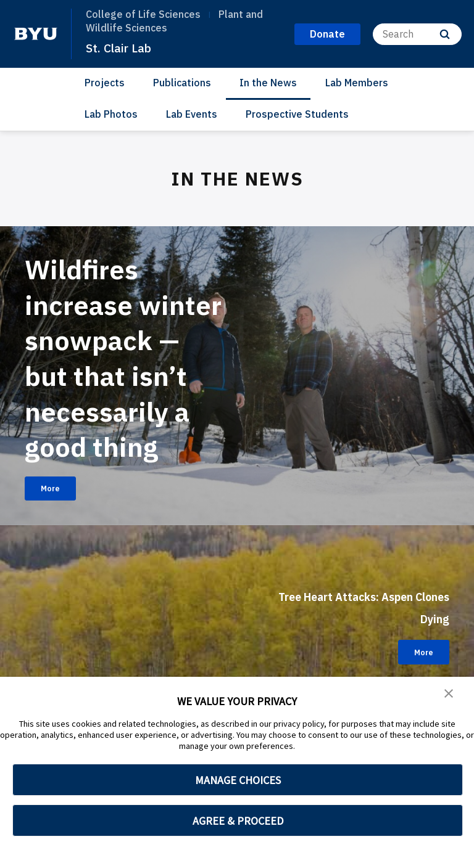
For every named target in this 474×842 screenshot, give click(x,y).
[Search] (417, 34)
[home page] (35, 34)
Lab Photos (111, 114)
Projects (105, 82)
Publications (182, 82)
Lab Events (191, 114)
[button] (449, 695)
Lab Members (356, 82)
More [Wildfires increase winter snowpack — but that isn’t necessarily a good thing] (57, 527)
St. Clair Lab (122, 47)
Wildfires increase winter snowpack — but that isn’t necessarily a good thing (115, 375)
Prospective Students (297, 114)
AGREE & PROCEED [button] (238, 821)
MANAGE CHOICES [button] (238, 780)
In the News (268, 82)
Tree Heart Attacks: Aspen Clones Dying (364, 644)
